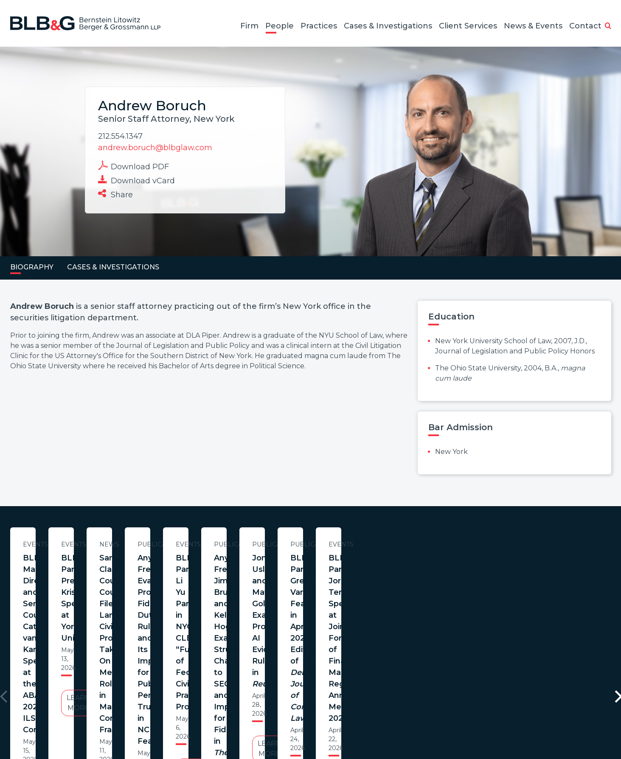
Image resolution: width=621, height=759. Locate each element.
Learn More (92, 634)
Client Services (468, 26)
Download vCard (136, 179)
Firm (249, 26)
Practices (319, 26)
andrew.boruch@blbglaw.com (155, 147)
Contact (585, 26)
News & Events (533, 26)
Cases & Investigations (388, 26)
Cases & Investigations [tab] (113, 267)
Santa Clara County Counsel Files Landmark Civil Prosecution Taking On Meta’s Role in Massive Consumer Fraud (445, 575)
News (445, 544)
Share (115, 193)
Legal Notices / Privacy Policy (295, 718)
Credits (361, 718)
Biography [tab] (31, 267)
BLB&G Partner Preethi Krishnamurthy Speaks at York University (268, 569)
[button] (608, 26)
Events (91, 544)
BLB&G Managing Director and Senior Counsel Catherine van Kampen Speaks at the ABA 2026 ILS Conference (91, 575)
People (279, 26)
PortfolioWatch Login (415, 718)
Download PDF (133, 165)
